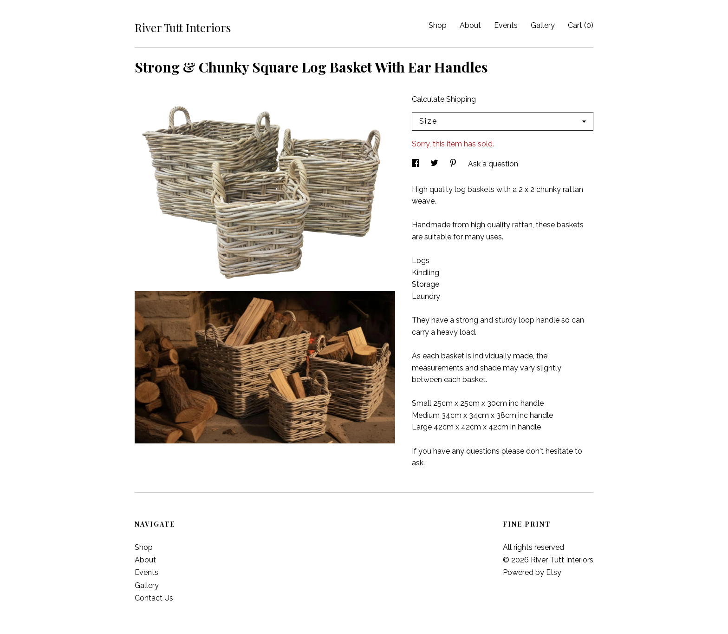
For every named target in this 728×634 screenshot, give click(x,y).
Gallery (543, 25)
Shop (438, 25)
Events (506, 25)
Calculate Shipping (444, 99)
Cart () (580, 25)
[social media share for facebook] (416, 163)
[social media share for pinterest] (454, 163)
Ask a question (493, 163)
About (470, 25)
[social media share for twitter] (435, 163)
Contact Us (154, 598)
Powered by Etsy (532, 572)
